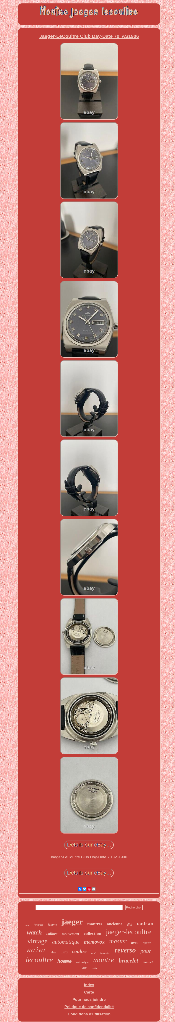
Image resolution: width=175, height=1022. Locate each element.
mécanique (82, 962)
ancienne (114, 924)
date (53, 952)
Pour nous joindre (89, 999)
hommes (39, 924)
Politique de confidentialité (89, 1007)
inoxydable (105, 953)
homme (64, 961)
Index (89, 985)
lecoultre (39, 959)
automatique (66, 942)
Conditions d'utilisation (89, 1014)
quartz (147, 943)
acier (37, 950)
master (117, 941)
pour (145, 951)
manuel (148, 962)
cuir (27, 925)
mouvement (70, 934)
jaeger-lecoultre (128, 932)
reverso (125, 950)
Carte (89, 992)
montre (103, 960)
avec (134, 942)
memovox (94, 942)
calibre (51, 934)
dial (129, 924)
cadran (145, 924)
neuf (93, 953)
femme (52, 924)
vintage (37, 941)
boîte (95, 968)
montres (94, 923)
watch (34, 932)
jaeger (72, 921)
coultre (79, 951)
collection (92, 933)
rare (84, 967)
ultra (64, 952)
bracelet (128, 960)
